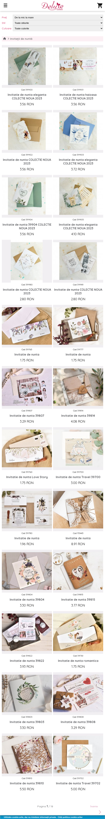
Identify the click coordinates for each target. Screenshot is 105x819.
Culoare (6, 28)
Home (4, 38)
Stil (3, 23)
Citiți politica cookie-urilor (70, 817)
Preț (4, 17)
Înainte (96, 810)
